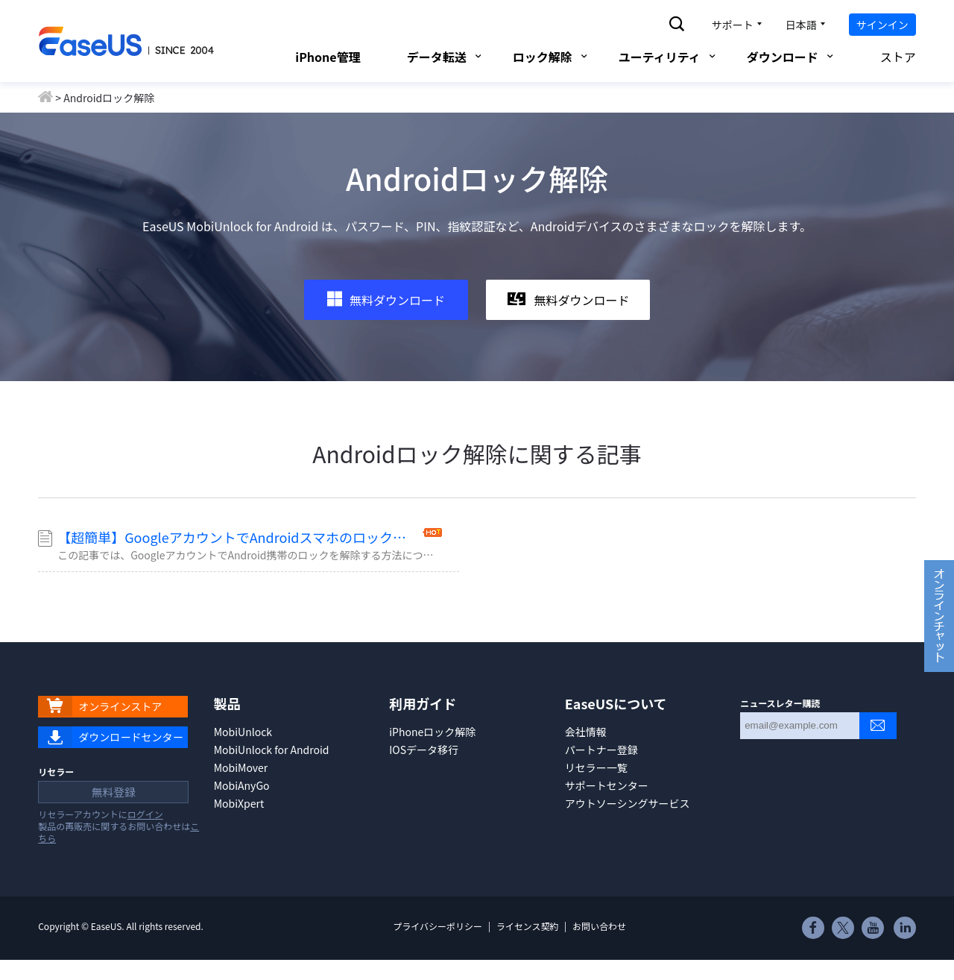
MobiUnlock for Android (271, 749)
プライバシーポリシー (437, 945)
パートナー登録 (601, 749)
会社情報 (586, 731)
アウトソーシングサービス (627, 803)
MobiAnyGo (242, 785)
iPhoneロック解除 (432, 731)
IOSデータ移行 (423, 749)
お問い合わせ (599, 945)
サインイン (882, 24)
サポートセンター (606, 785)
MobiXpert (239, 803)
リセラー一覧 (596, 767)
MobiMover (241, 767)
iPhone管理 (327, 57)
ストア (889, 57)
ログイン (145, 833)
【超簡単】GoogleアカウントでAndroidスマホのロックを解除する (238, 537)
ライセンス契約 (527, 945)
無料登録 (107, 808)
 (905, 949)
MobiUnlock (243, 731)
